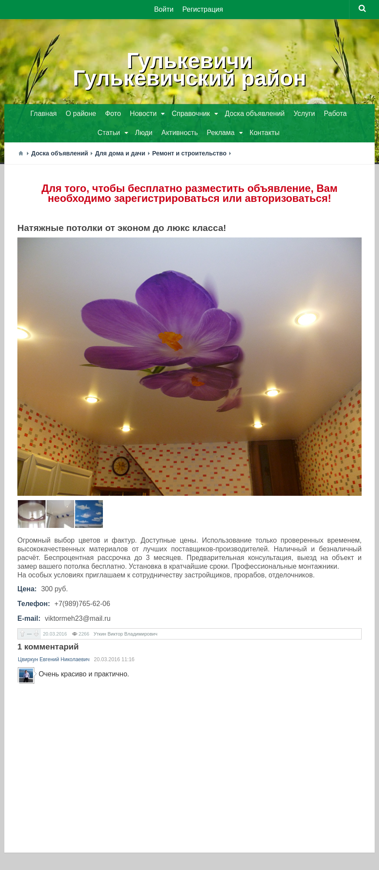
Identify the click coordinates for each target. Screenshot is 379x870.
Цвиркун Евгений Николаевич (53, 659)
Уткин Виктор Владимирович (126, 633)
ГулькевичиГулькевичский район (189, 69)
